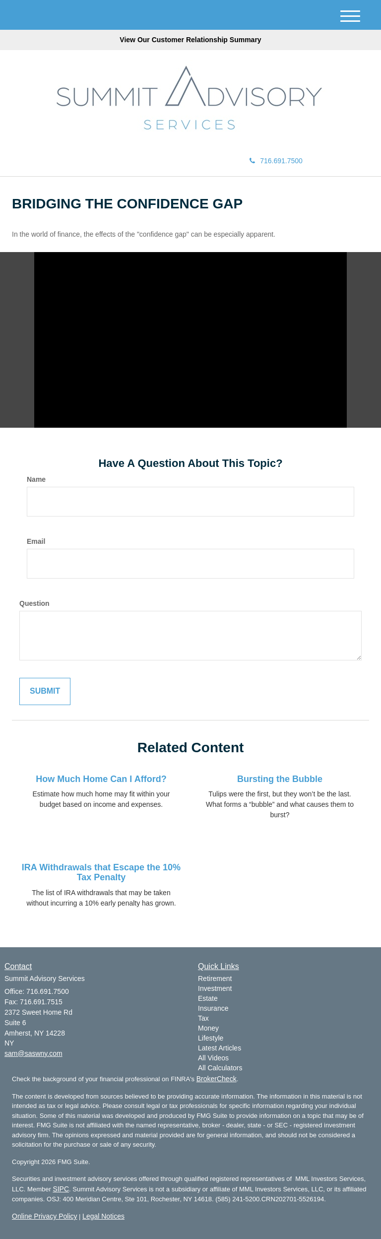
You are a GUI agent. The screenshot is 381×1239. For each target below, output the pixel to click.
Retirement (215, 978)
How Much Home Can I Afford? (101, 779)
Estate (208, 998)
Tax (203, 1018)
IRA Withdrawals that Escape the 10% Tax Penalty (101, 872)
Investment (215, 988)
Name (36, 479)
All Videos (213, 1058)
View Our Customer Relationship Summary (190, 40)
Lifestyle (210, 1038)
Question (34, 603)
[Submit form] (44, 691)
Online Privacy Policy (44, 1216)
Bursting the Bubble (279, 779)
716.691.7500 (276, 161)
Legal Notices (103, 1216)
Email (36, 541)
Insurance (213, 1008)
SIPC (61, 1189)
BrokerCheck (216, 1079)
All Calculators (220, 1068)
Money (208, 1028)
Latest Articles (219, 1048)
